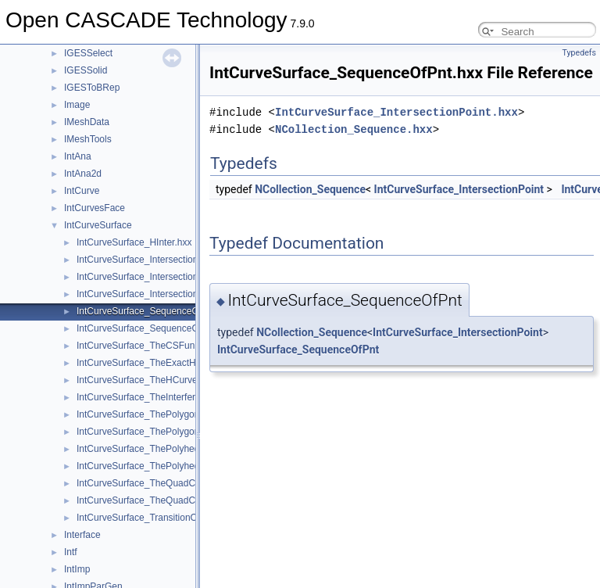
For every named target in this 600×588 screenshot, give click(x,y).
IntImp (77, 569)
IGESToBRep (92, 87)
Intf (70, 552)
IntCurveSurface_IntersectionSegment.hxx (164, 294)
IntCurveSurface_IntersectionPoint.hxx (157, 276)
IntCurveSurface (98, 225)
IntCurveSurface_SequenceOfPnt (298, 349)
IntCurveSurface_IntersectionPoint (459, 189)
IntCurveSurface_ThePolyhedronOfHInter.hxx (171, 448)
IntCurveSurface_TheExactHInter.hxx (154, 362)
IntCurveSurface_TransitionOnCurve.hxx (161, 517)
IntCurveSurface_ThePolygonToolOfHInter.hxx (173, 431)
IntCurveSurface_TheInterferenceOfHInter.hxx (172, 397)
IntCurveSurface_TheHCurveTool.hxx (154, 380)
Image (77, 104)
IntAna (77, 156)
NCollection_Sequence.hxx (354, 129)
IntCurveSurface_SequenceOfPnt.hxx (155, 311)
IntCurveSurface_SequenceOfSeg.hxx (156, 328)
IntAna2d (83, 173)
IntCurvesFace (94, 208)
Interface (82, 534)
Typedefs (579, 53)
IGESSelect (88, 53)
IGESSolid (85, 70)
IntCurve (81, 190)
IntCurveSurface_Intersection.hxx (146, 259)
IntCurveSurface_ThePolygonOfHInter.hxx (164, 414)
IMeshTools (88, 139)
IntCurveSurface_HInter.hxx (134, 242)
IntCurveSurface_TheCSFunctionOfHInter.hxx (171, 345)
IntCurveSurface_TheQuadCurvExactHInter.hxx (175, 483)
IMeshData (86, 122)
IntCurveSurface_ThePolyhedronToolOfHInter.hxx (179, 466)
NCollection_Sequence (310, 189)
